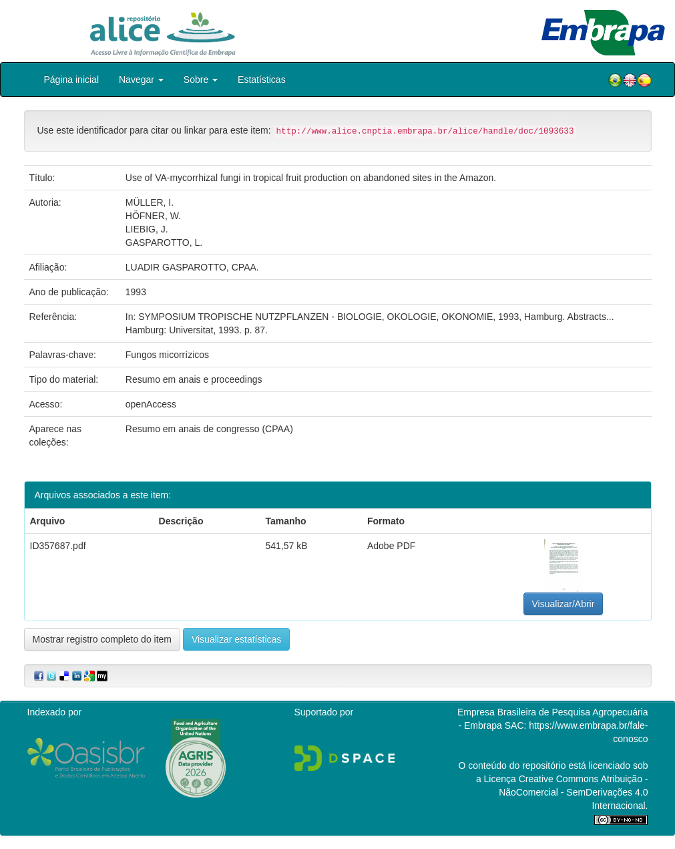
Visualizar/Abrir (563, 604)
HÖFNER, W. (153, 215)
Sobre (201, 79)
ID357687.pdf (58, 545)
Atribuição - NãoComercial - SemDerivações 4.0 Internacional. (573, 792)
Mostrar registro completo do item (102, 639)
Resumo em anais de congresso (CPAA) (209, 428)
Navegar (141, 79)
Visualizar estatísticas (236, 639)
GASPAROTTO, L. (164, 242)
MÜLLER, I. (150, 202)
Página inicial (71, 79)
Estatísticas (262, 79)
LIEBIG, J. (147, 229)
